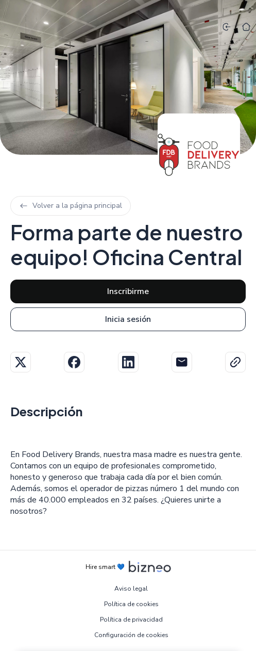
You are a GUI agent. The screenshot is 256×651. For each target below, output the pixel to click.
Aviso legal (131, 588)
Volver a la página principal (70, 205)
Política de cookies (131, 604)
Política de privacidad (131, 619)
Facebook (74, 362)
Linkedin (128, 362)
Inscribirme (128, 291)
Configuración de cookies (131, 635)
